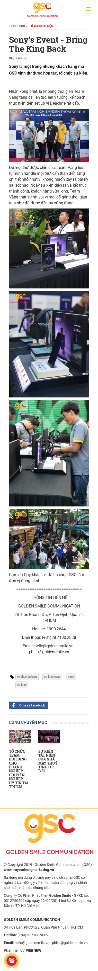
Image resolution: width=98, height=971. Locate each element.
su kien (21, 684)
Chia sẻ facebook (27, 705)
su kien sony (52, 676)
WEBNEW (33, 950)
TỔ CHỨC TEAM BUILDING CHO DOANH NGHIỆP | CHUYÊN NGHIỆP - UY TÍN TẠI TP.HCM (18, 769)
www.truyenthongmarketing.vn (29, 870)
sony (71, 676)
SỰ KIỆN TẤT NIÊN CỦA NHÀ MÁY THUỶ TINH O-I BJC (48, 761)
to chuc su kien (27, 676)
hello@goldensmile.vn (32, 943)
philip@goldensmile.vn (70, 943)
